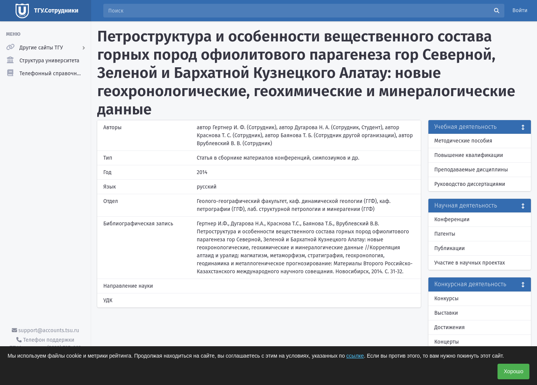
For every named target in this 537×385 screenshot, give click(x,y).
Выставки (446, 313)
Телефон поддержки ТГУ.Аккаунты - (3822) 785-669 (45, 344)
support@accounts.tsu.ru (45, 330)
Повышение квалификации (468, 155)
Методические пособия (463, 141)
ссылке (355, 356)
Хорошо (513, 371)
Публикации (449, 248)
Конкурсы (446, 298)
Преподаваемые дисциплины (471, 169)
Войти (520, 10)
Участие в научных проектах (469, 263)
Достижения (449, 327)
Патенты (444, 234)
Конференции (452, 219)
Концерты (446, 342)
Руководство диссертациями (469, 184)
